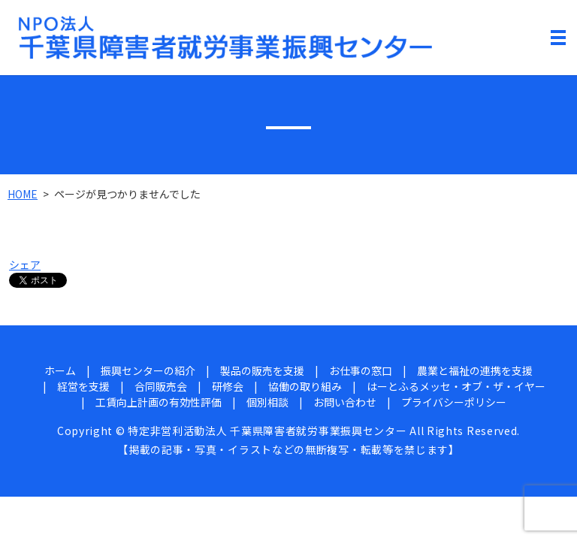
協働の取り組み (305, 386)
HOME (23, 193)
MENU (558, 40)
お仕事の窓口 (360, 370)
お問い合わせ (344, 402)
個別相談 (267, 402)
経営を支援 (83, 386)
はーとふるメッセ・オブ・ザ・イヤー (456, 386)
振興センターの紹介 (148, 370)
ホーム (60, 370)
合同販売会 (160, 386)
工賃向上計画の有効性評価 (158, 402)
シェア (25, 264)
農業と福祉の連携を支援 (475, 370)
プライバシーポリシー (453, 402)
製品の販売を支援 (262, 370)
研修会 (227, 386)
